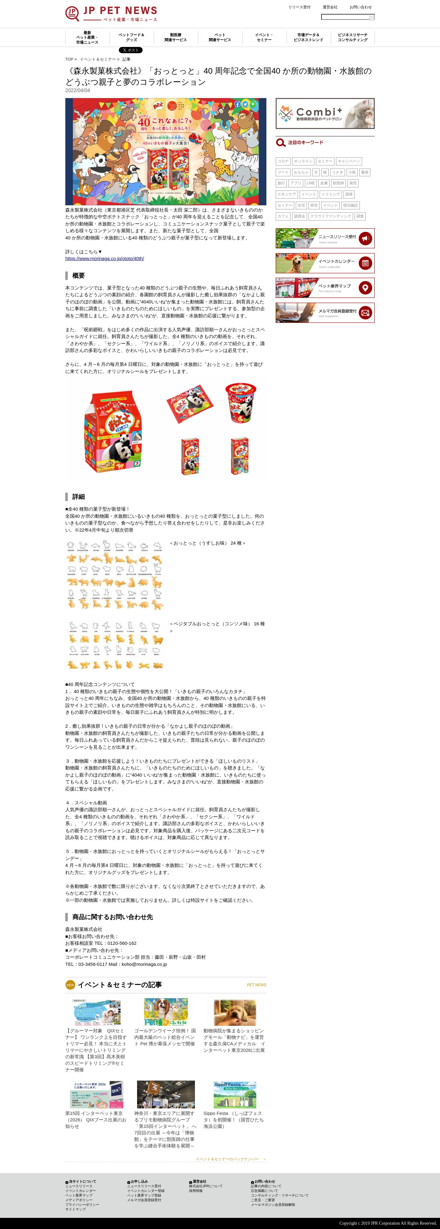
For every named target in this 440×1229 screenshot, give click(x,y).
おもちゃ (301, 172)
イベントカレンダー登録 (146, 1191)
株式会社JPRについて (206, 1186)
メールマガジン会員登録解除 (273, 1204)
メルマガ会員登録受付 (144, 1200)
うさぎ (337, 172)
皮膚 (324, 183)
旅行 (281, 183)
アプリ (295, 183)
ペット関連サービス (220, 37)
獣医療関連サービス (176, 37)
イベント (308, 194)
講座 (349, 194)
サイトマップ (75, 1209)
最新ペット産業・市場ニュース (87, 38)
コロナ (283, 161)
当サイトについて (82, 1181)
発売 (353, 183)
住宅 (301, 205)
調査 (360, 216)
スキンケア (287, 194)
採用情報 (196, 1191)
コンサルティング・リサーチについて (280, 1195)
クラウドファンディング (330, 216)
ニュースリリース (79, 1186)
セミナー (325, 161)
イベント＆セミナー (98, 59)
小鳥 (352, 172)
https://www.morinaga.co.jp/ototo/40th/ (104, 258)
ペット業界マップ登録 (144, 1195)
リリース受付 (299, 7)
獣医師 (338, 183)
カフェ (283, 216)
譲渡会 (299, 216)
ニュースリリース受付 (144, 1186)
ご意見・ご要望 (263, 1200)
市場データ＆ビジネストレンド (308, 37)
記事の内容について (266, 1186)
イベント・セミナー (264, 37)
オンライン (303, 161)
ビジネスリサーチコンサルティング (353, 37)
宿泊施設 (350, 205)
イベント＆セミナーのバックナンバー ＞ (231, 1159)
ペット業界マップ (79, 1195)
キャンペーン (349, 161)
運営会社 (330, 7)
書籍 (365, 172)
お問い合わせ (361, 7)
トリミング (330, 194)
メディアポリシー (79, 1200)
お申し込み (139, 1181)
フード (283, 172)
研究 (314, 205)
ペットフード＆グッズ (132, 37)
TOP (69, 59)
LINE (311, 183)
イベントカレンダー (80, 1191)
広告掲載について (264, 1191)
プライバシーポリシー (82, 1204)
